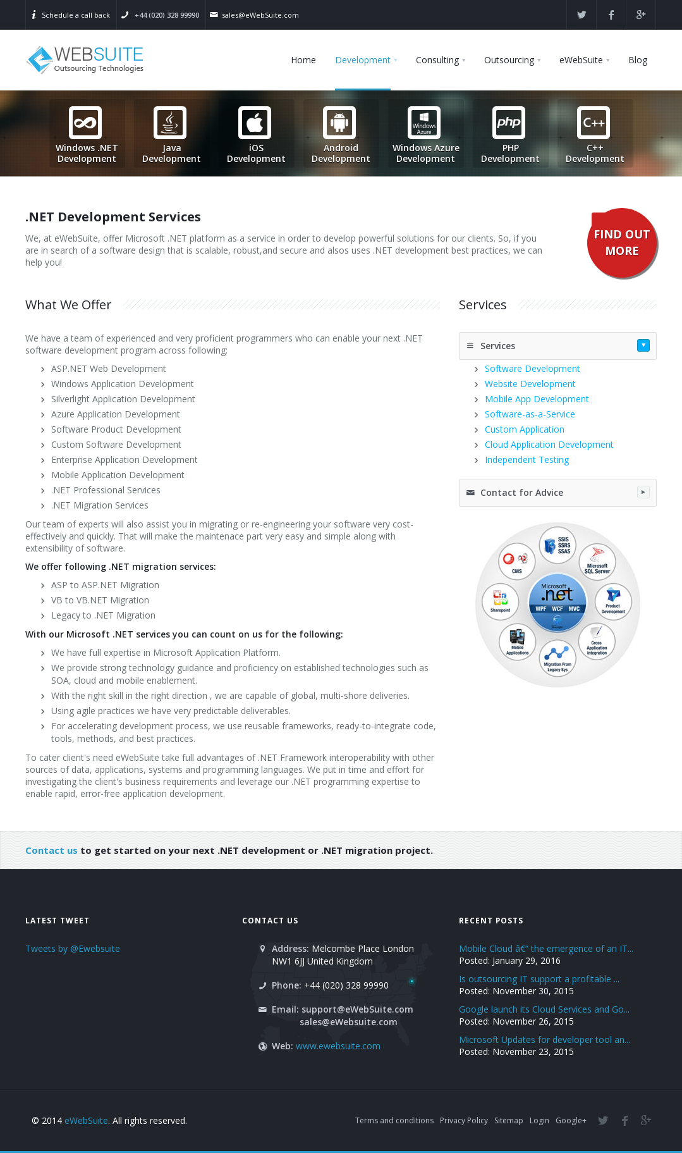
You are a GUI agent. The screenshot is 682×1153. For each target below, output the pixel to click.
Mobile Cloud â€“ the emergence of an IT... (546, 948)
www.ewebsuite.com (338, 1046)
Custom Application (524, 429)
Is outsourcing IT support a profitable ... (539, 979)
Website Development (530, 384)
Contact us (51, 850)
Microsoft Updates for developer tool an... (544, 1039)
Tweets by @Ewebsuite (72, 948)
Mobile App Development (537, 399)
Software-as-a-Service (530, 414)
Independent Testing (527, 459)
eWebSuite (86, 1120)
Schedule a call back (76, 15)
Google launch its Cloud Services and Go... (544, 1009)
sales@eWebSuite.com (260, 15)
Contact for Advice (558, 492)
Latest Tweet (57, 920)
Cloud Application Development (549, 444)
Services (558, 345)
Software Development (532, 368)
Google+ (571, 1120)
